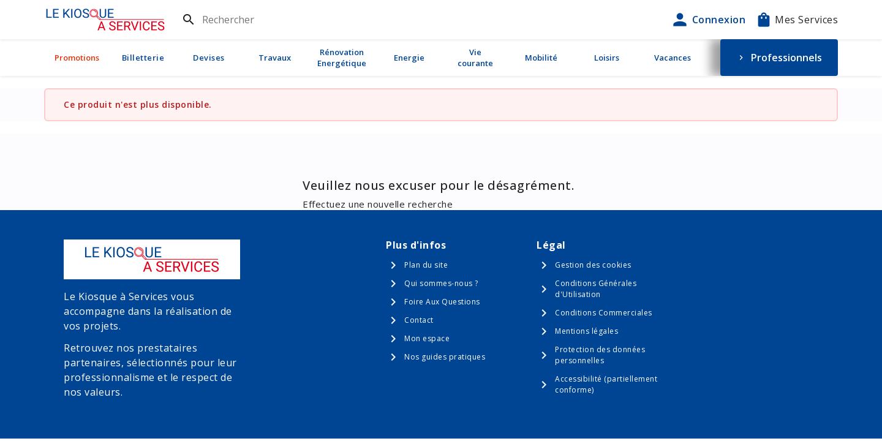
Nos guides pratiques (444, 357)
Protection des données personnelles (600, 355)
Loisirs (606, 57)
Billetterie (143, 57)
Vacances (672, 57)
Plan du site (426, 265)
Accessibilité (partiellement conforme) (606, 384)
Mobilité (541, 57)
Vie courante (475, 58)
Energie (409, 57)
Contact (419, 320)
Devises (209, 57)
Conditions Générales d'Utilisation (595, 289)
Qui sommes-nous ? (441, 283)
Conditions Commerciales (603, 312)
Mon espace (427, 338)
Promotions (77, 57)
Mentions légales (586, 331)
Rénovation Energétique (341, 58)
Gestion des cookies (593, 265)
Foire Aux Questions (442, 301)
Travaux (274, 57)
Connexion (708, 19)
